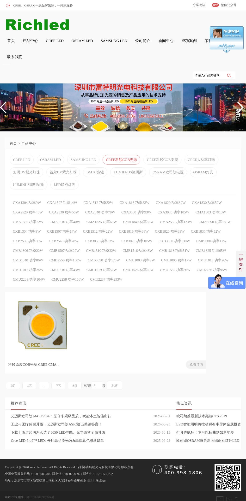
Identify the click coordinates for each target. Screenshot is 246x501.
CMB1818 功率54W (174, 240)
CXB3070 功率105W (136, 231)
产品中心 (22, 43)
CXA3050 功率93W (136, 202)
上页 (29, 376)
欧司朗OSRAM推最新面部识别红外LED (208, 431)
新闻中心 (137, 43)
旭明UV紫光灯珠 (26, 162)
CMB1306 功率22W (28, 240)
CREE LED (43, 43)
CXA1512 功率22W (98, 192)
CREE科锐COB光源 (121, 149)
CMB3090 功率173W (104, 250)
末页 (74, 376)
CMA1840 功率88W (138, 211)
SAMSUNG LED (93, 43)
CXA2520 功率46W (28, 202)
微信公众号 (228, 5)
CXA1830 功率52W (207, 192)
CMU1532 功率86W (175, 259)
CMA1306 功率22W (28, 211)
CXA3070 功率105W (173, 202)
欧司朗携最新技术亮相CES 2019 (201, 407)
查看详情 (71, 355)
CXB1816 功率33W (134, 221)
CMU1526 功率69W (138, 259)
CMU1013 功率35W (28, 259)
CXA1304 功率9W (27, 192)
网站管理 (10, 494)
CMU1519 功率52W (101, 259)
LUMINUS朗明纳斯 (28, 174)
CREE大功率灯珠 (201, 149)
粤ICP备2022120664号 (40, 487)
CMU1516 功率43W (65, 259)
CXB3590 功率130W (174, 231)
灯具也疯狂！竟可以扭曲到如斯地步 (205, 423)
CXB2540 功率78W (64, 231)
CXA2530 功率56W (64, 202)
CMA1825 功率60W (101, 211)
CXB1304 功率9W (27, 221)
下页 (58, 376)
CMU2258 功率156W (67, 269)
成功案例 (156, 43)
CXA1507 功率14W (62, 192)
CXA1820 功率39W (171, 192)
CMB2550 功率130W (65, 250)
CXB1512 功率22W (98, 221)
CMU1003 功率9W (140, 250)
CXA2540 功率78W (100, 202)
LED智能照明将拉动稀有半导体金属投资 (208, 415)
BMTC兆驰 (95, 162)
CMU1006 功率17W (176, 250)
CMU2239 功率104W (29, 269)
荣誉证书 (175, 43)
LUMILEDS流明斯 (128, 162)
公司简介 (117, 43)
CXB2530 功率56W (28, 231)
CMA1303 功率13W (211, 202)
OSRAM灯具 (203, 162)
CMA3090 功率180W (214, 211)
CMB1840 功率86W (28, 250)
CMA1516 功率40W (65, 211)
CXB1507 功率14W (62, 221)
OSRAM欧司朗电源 (168, 162)
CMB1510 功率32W (101, 240)
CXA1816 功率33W (135, 192)
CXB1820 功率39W (170, 221)
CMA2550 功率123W (176, 211)
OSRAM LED (66, 43)
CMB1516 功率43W (138, 240)
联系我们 (194, 43)
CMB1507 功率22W (64, 240)
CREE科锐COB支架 (162, 149)
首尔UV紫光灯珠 (63, 162)
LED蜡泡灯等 (64, 174)
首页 (6, 43)
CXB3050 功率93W (100, 231)
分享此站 (199, 5)
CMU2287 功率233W (106, 269)
